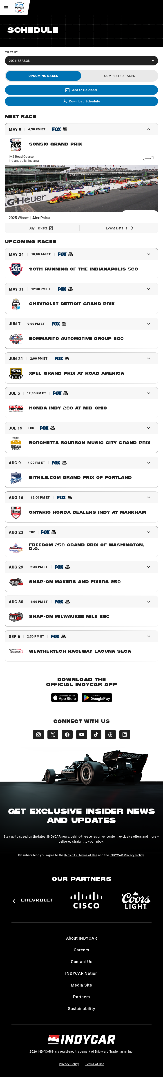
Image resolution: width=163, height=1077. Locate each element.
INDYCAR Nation (81, 973)
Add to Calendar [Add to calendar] (81, 90)
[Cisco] (86, 900)
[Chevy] (37, 900)
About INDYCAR (81, 938)
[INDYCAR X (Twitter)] (52, 734)
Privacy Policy (69, 1064)
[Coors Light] (136, 900)
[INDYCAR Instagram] (38, 734)
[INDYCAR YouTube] (81, 734)
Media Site (81, 985)
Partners (81, 996)
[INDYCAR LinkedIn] (124, 734)
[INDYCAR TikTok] (96, 734)
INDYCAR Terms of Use (80, 855)
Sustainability (81, 1008)
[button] (14, 901)
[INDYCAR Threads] (110, 734)
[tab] (43, 76)
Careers (81, 949)
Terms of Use (94, 1064)
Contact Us (81, 961)
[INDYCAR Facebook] (67, 734)
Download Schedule (81, 101)
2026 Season (20, 60)
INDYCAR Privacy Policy (127, 855)
